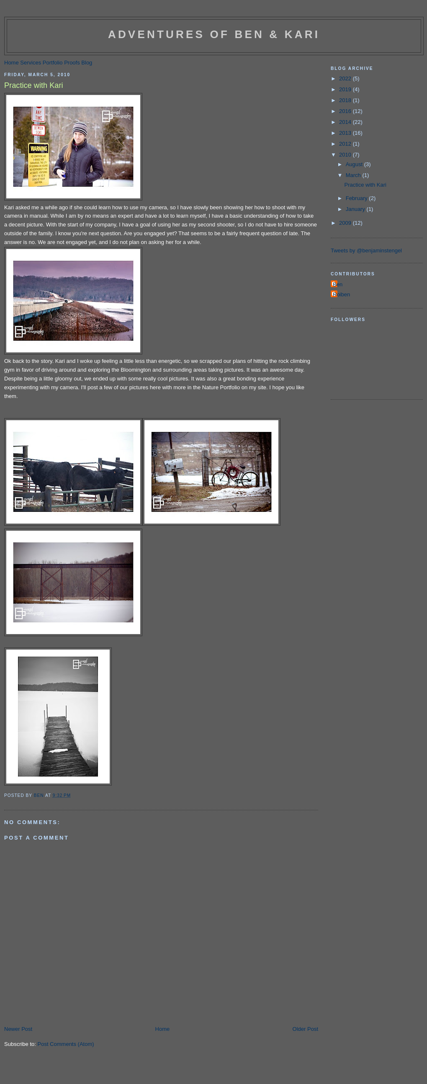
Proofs (72, 62)
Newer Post (18, 1029)
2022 (346, 78)
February (357, 198)
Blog (86, 62)
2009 (346, 223)
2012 (346, 144)
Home (11, 62)
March (354, 175)
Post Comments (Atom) (66, 1044)
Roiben (341, 294)
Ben (337, 284)
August (355, 164)
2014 (346, 122)
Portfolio (53, 62)
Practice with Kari (365, 185)
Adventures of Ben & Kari (214, 34)
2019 (346, 89)
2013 (346, 133)
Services (30, 62)
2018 (346, 100)
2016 (346, 111)
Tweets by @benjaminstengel (366, 250)
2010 (346, 155)
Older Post (305, 1029)
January (356, 209)
